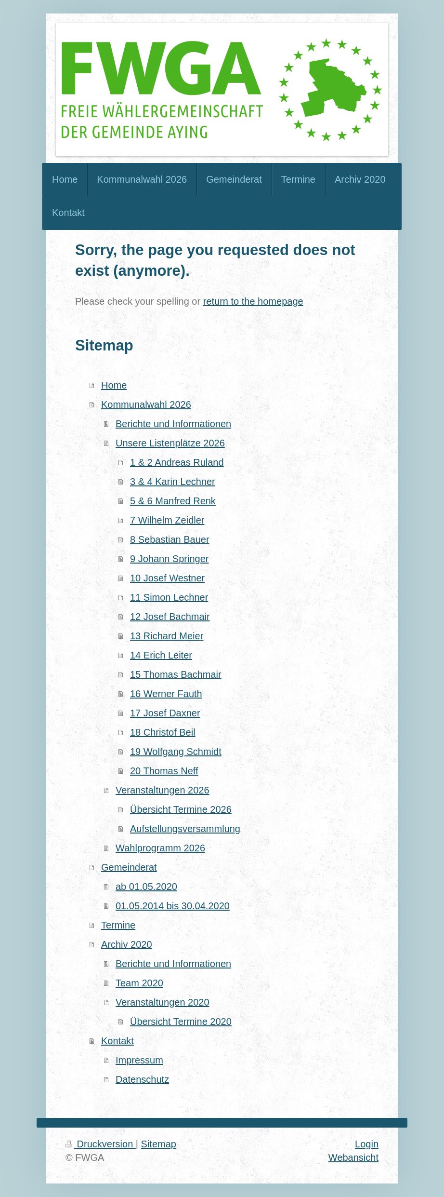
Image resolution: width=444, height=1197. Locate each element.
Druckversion (100, 1144)
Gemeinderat (129, 867)
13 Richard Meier (166, 636)
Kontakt (117, 1041)
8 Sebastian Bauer (169, 539)
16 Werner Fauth (166, 693)
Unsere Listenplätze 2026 (170, 443)
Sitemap (158, 1144)
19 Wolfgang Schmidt (176, 751)
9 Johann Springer (169, 558)
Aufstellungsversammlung (185, 828)
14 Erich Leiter (161, 655)
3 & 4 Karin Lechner (172, 481)
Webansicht (353, 1157)
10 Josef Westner (167, 578)
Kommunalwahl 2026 (146, 404)
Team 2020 (139, 983)
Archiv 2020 (126, 944)
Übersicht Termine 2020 (181, 1021)
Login (367, 1144)
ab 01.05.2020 (146, 886)
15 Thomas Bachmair (176, 674)
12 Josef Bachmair (170, 616)
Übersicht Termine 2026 (181, 809)
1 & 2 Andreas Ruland (177, 462)
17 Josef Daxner (165, 713)
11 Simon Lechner (169, 597)
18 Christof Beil (163, 732)
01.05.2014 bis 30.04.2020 (173, 906)
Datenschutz (142, 1079)
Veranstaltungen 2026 (162, 790)
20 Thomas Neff (164, 771)
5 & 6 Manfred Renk (173, 501)
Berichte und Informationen (173, 423)
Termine (118, 925)
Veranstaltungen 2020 (162, 1002)
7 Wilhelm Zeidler (167, 520)
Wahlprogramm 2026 (160, 848)
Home (114, 385)
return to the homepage (253, 301)
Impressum (139, 1060)
